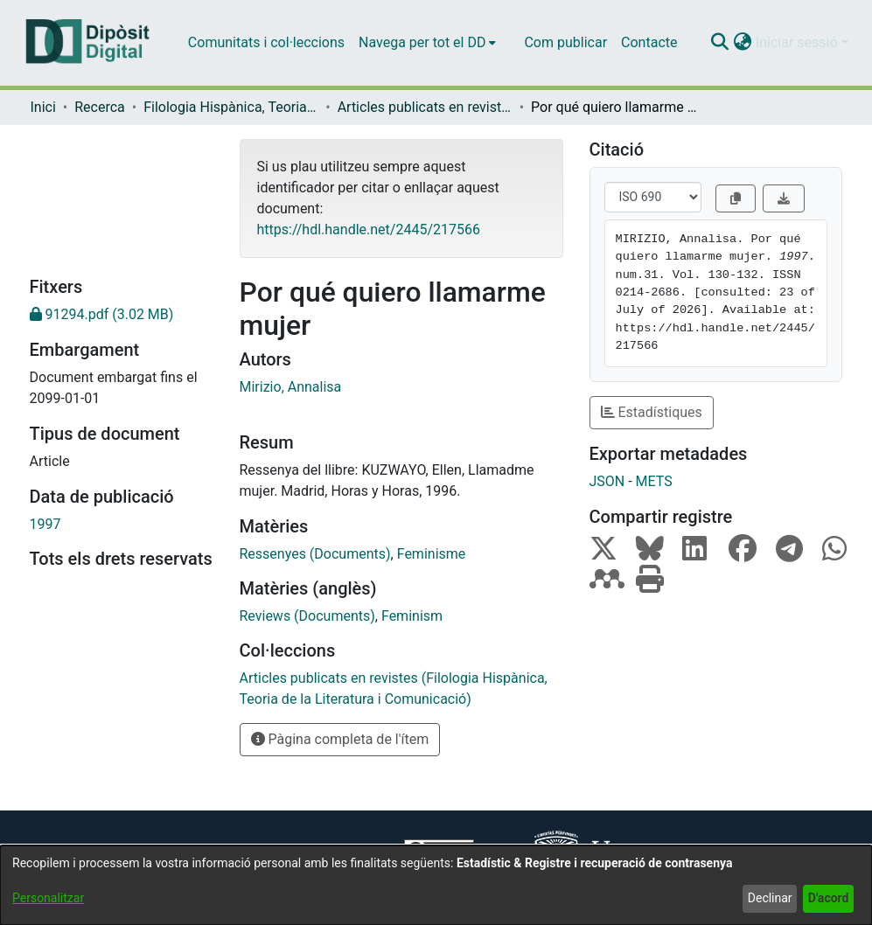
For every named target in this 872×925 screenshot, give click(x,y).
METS (654, 481)
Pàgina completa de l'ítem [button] (340, 739)
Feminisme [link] (431, 554)
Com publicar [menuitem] (565, 42)
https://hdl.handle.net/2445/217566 (368, 229)
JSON (607, 481)
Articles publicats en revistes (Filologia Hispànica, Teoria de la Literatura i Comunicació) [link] (425, 107)
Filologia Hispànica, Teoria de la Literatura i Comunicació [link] (230, 107)
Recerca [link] (99, 107)
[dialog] (436, 885)
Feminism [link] (412, 616)
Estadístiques (651, 412)
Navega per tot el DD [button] (422, 42)
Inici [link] (43, 107)
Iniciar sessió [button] (798, 42)
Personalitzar (48, 898)
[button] (720, 42)
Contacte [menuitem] (649, 42)
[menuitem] (427, 42)
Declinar (770, 898)
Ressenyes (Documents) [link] (315, 554)
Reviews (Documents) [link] (307, 616)
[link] (121, 314)
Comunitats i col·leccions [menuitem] (266, 42)
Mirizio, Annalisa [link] (291, 387)
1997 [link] (45, 524)
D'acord (828, 898)
